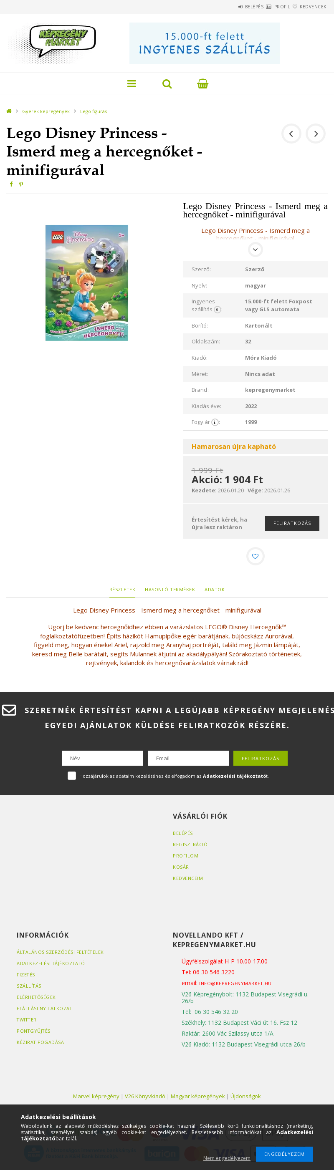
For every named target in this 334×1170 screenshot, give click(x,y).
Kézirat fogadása (40, 1043)
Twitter (27, 1021)
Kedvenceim (188, 880)
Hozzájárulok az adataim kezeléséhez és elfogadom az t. (174, 777)
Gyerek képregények (46, 111)
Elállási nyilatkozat (45, 1009)
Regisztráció (190, 846)
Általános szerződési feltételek (61, 953)
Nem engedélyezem (226, 1158)
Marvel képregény (96, 1097)
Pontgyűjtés (34, 1032)
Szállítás (29, 987)
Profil (267, 7)
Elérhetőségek (37, 998)
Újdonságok (245, 1097)
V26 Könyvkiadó (145, 1097)
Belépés (229, 7)
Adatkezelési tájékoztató (51, 964)
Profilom (185, 857)
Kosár (181, 868)
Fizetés (26, 976)
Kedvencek (308, 7)
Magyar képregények (198, 1097)
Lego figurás (93, 111)
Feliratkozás (292, 523)
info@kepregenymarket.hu (235, 984)
